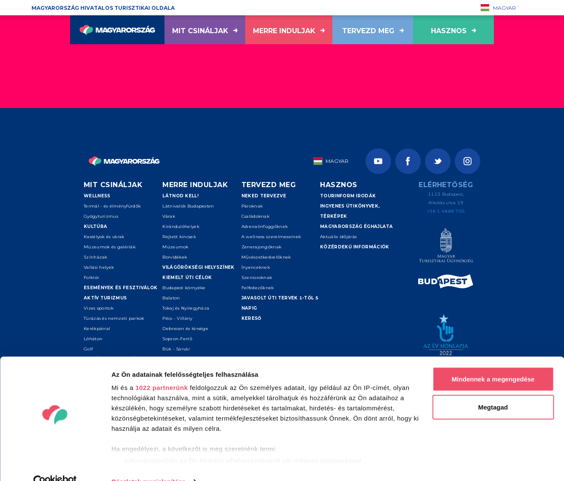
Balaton (171, 298)
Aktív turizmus (105, 298)
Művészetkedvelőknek (266, 257)
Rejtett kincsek (179, 236)
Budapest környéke (183, 287)
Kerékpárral (97, 328)
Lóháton (93, 339)
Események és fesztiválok (120, 287)
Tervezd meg (373, 31)
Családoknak (255, 216)
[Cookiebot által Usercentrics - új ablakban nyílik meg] (55, 464)
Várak (168, 216)
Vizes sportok (98, 308)
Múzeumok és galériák (110, 247)
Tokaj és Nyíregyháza (185, 308)
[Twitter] (438, 161)
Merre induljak (289, 31)
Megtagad (493, 389)
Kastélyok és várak (104, 236)
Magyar (498, 7)
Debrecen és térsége (185, 328)
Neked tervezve (263, 196)
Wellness (97, 196)
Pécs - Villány (177, 318)
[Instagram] (467, 161)
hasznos (453, 31)
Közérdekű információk (354, 247)
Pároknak (252, 206)
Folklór (91, 277)
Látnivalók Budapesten (188, 206)
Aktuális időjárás (338, 236)
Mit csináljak (205, 31)
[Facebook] (408, 161)
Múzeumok (175, 247)
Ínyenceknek (255, 267)
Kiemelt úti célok (187, 277)
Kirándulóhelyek (180, 226)
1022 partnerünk (162, 370)
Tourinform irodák (348, 196)
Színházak (96, 257)
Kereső (251, 318)
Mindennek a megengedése (492, 361)
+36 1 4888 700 (446, 211)
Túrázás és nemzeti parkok (114, 318)
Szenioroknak (256, 277)
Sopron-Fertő (177, 339)
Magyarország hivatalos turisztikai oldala (103, 8)
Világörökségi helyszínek (198, 267)
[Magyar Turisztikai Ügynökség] (446, 246)
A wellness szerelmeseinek (271, 236)
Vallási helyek (99, 267)
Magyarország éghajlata (356, 226)
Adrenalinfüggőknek (264, 226)
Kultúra (95, 226)
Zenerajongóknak (261, 247)
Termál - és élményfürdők (112, 206)
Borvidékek (174, 257)
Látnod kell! (180, 196)
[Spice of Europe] (446, 283)
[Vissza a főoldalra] (117, 29)
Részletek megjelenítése (148, 464)
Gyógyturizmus (101, 216)
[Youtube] (378, 161)
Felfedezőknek (257, 287)
